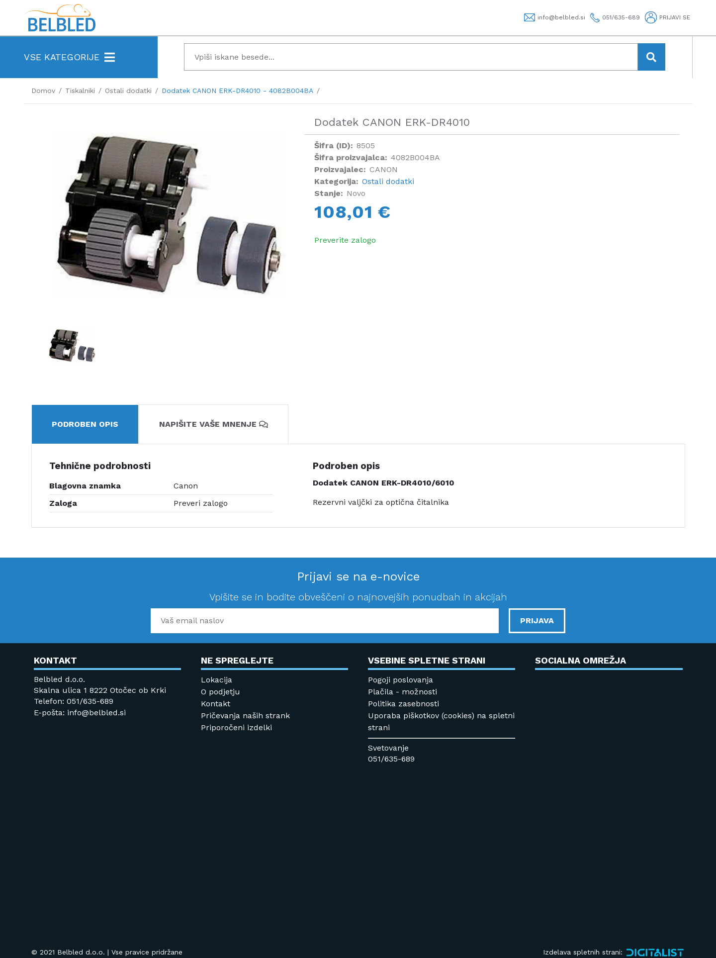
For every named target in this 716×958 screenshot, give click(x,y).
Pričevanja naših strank (245, 715)
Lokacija (216, 679)
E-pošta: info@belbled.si (80, 712)
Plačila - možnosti (402, 691)
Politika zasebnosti (403, 703)
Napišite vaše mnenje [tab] (213, 424)
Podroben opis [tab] (85, 424)
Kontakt (215, 703)
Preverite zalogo (345, 240)
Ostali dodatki (388, 181)
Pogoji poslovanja (400, 679)
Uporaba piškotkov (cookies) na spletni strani (441, 721)
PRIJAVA (537, 620)
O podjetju (220, 691)
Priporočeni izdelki (236, 727)
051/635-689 (391, 759)
